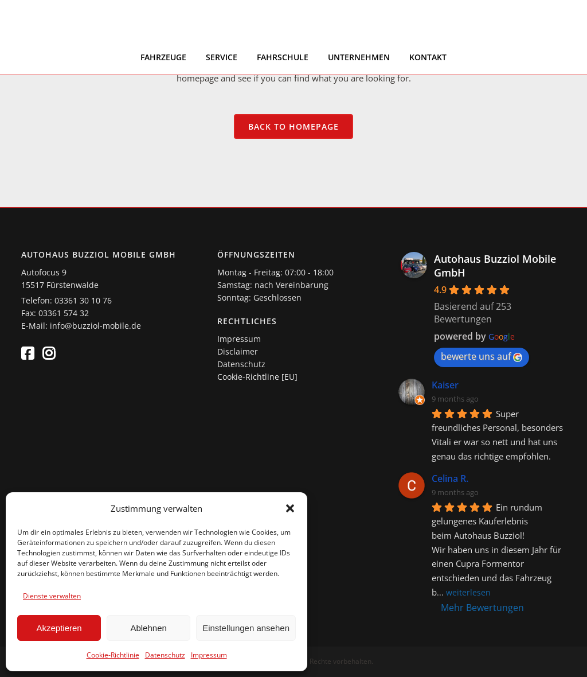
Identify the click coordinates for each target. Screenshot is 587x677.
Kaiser (445, 385)
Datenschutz (165, 655)
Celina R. (450, 478)
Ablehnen (148, 628)
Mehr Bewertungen (482, 607)
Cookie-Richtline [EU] (257, 376)
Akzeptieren (58, 628)
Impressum (209, 655)
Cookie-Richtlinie (113, 655)
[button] (290, 508)
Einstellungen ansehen (245, 628)
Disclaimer (237, 351)
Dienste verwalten (52, 596)
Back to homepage (293, 126)
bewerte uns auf (481, 356)
